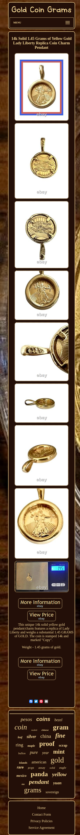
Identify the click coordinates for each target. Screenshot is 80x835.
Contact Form (41, 814)
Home (41, 808)
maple (31, 745)
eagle (62, 767)
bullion (22, 753)
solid (52, 767)
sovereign (52, 792)
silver (31, 736)
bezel (58, 720)
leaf (20, 737)
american (39, 762)
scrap (63, 745)
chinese (45, 730)
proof (47, 743)
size (23, 784)
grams (32, 790)
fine (60, 735)
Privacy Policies (42, 821)
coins (43, 719)
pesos (26, 719)
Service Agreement (41, 827)
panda (39, 773)
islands (23, 762)
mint (59, 751)
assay (41, 767)
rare (20, 767)
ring (19, 744)
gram (60, 727)
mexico (21, 775)
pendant (39, 782)
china (45, 736)
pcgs (31, 768)
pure (34, 752)
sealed (34, 730)
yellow (59, 774)
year (45, 753)
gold (57, 760)
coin (21, 727)
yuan (57, 783)
